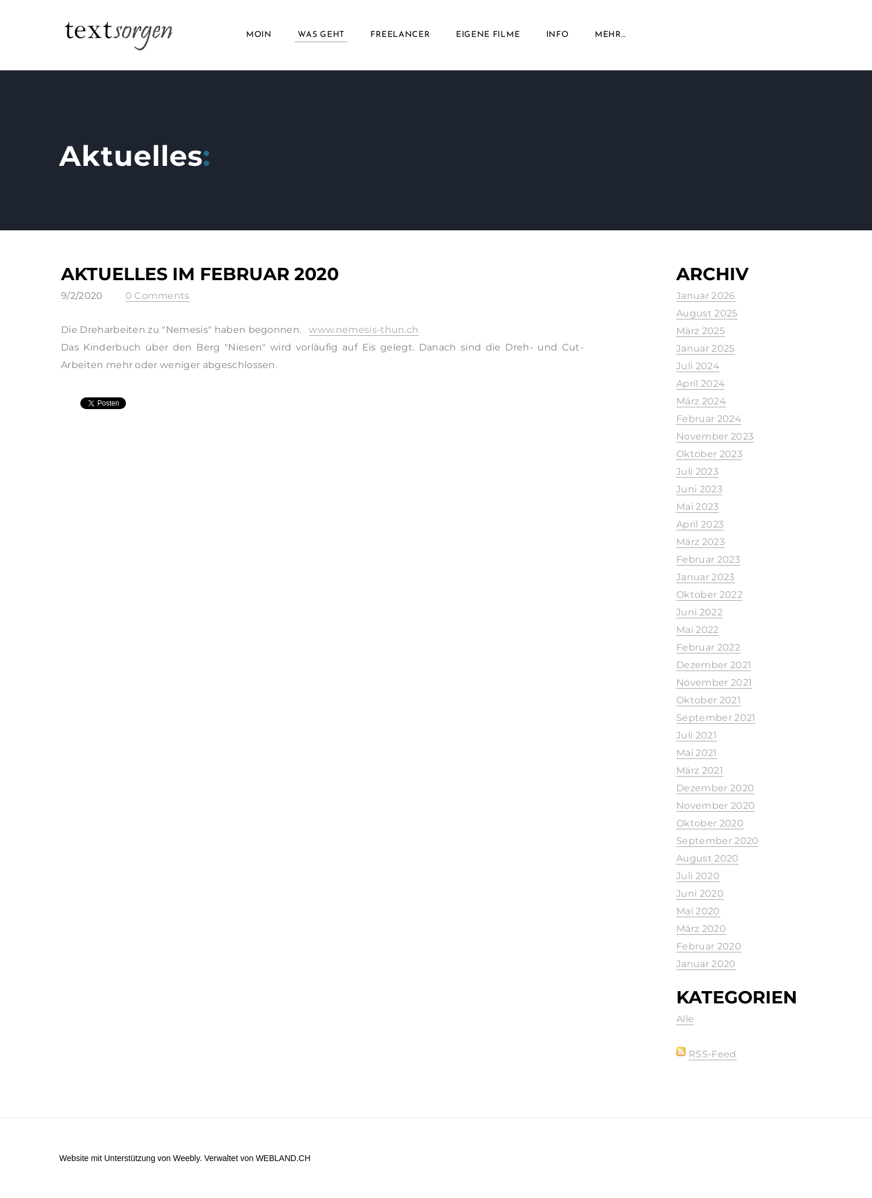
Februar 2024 (708, 418)
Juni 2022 (699, 612)
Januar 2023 (705, 577)
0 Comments (157, 295)
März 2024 (701, 401)
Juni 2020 (700, 893)
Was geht (321, 34)
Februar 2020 (708, 946)
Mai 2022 (697, 629)
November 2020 (715, 805)
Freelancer (400, 34)
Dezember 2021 (713, 665)
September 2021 (715, 717)
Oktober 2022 (709, 594)
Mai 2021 (696, 752)
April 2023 (700, 524)
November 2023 (715, 436)
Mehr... (610, 34)
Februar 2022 (708, 647)
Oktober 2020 (710, 823)
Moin (259, 34)
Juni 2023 (699, 489)
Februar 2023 (708, 559)
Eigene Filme (488, 34)
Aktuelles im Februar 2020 (200, 274)
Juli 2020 (698, 876)
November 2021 (714, 682)
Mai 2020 (698, 911)
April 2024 (700, 383)
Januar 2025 (705, 348)
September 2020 (717, 840)
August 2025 (707, 313)
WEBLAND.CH (283, 1158)
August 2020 (707, 858)
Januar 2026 (705, 295)
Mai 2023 (697, 506)
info (557, 34)
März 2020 (701, 928)
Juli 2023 (697, 471)
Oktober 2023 (709, 454)
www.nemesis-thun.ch (363, 329)
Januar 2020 (706, 963)
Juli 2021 (696, 735)
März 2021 (699, 770)
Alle (685, 1019)
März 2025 (700, 330)
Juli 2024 (698, 366)
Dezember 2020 (715, 788)
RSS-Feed (713, 1054)
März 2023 (700, 541)
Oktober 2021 (708, 700)
